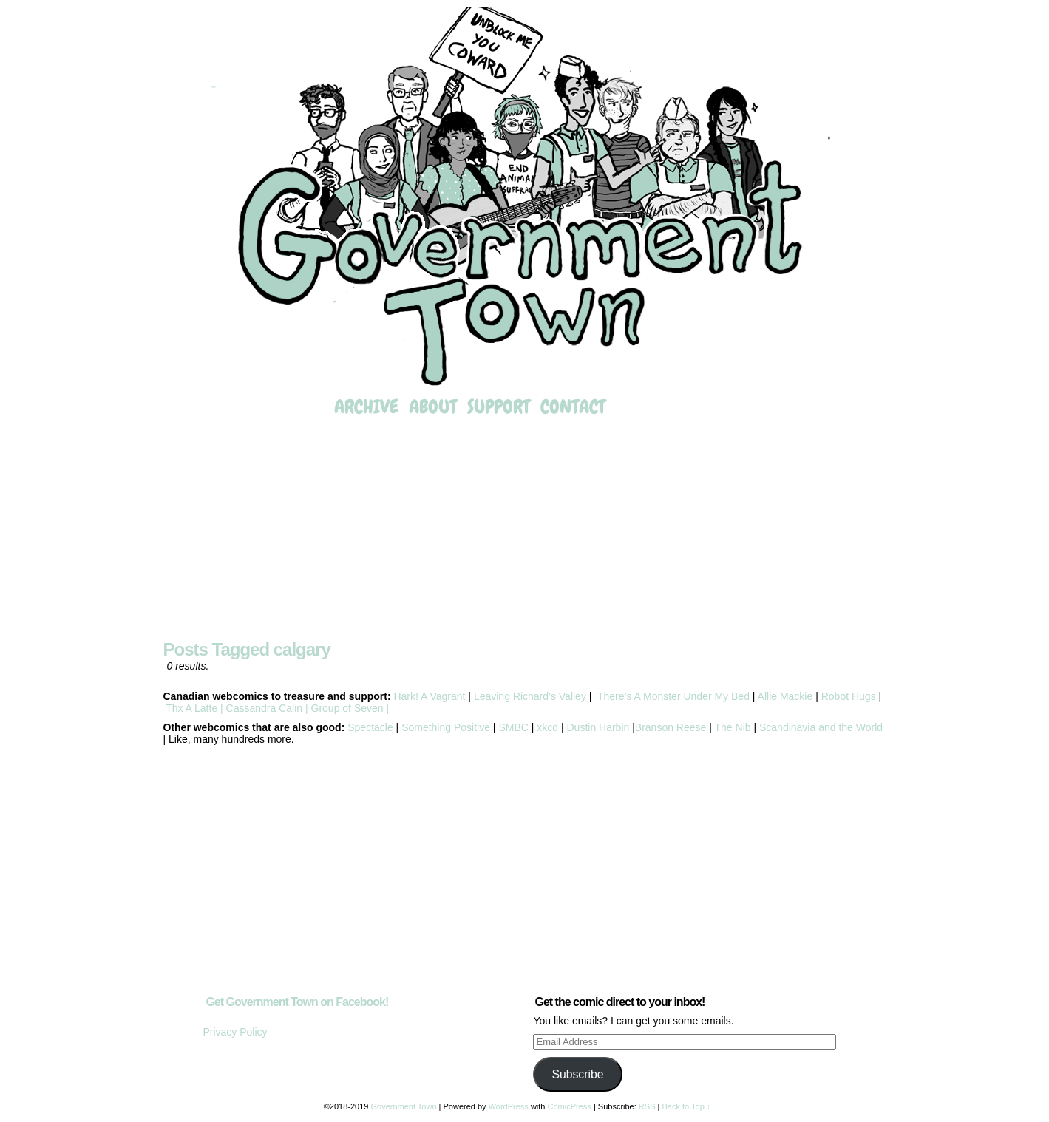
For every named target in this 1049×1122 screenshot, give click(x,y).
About (433, 407)
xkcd (546, 727)
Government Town (525, 198)
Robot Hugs (848, 696)
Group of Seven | (348, 708)
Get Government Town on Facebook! (297, 1002)
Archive (366, 407)
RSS (647, 1106)
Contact (572, 407)
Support (498, 407)
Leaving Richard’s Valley (530, 696)
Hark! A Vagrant (429, 696)
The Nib (733, 727)
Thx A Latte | (194, 708)
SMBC (513, 727)
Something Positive (445, 727)
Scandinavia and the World (821, 727)
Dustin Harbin (599, 727)
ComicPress (569, 1106)
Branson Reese (671, 727)
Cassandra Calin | (267, 708)
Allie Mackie (787, 696)
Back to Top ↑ (686, 1106)
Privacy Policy (235, 1032)
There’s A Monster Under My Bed (673, 696)
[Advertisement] (524, 529)
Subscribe (577, 1074)
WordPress (509, 1106)
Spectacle (370, 727)
